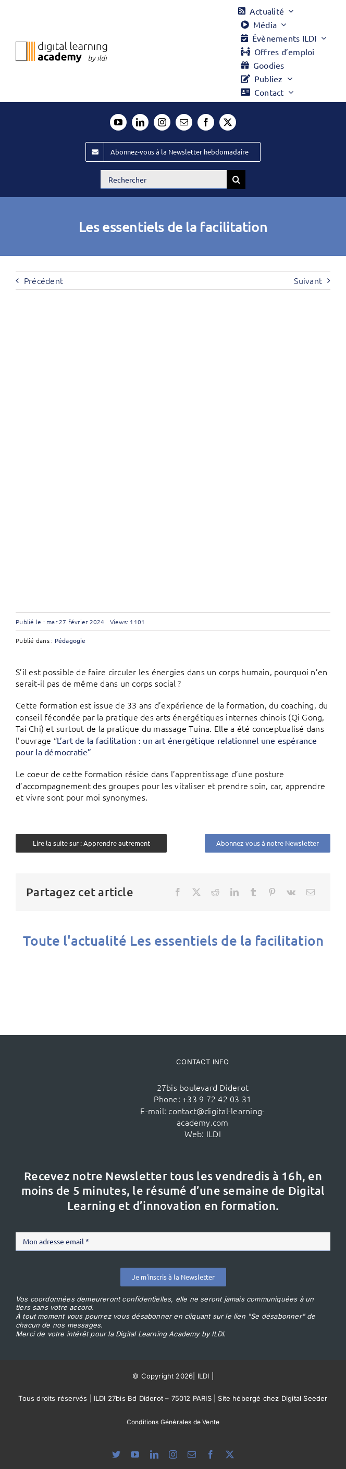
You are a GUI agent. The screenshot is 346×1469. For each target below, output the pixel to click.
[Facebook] (177, 892)
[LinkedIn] (234, 892)
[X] (196, 892)
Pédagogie (70, 640)
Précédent (43, 280)
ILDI (213, 1133)
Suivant (308, 280)
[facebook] (205, 122)
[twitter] (227, 122)
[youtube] (118, 122)
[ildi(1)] (91, 1082)
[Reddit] (215, 892)
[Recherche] (236, 179)
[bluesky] (116, 1454)
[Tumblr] (253, 892)
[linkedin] (140, 122)
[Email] (310, 892)
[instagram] (162, 122)
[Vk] (291, 892)
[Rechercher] (164, 179)
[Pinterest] (272, 892)
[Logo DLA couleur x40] (61, 45)
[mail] (184, 122)
